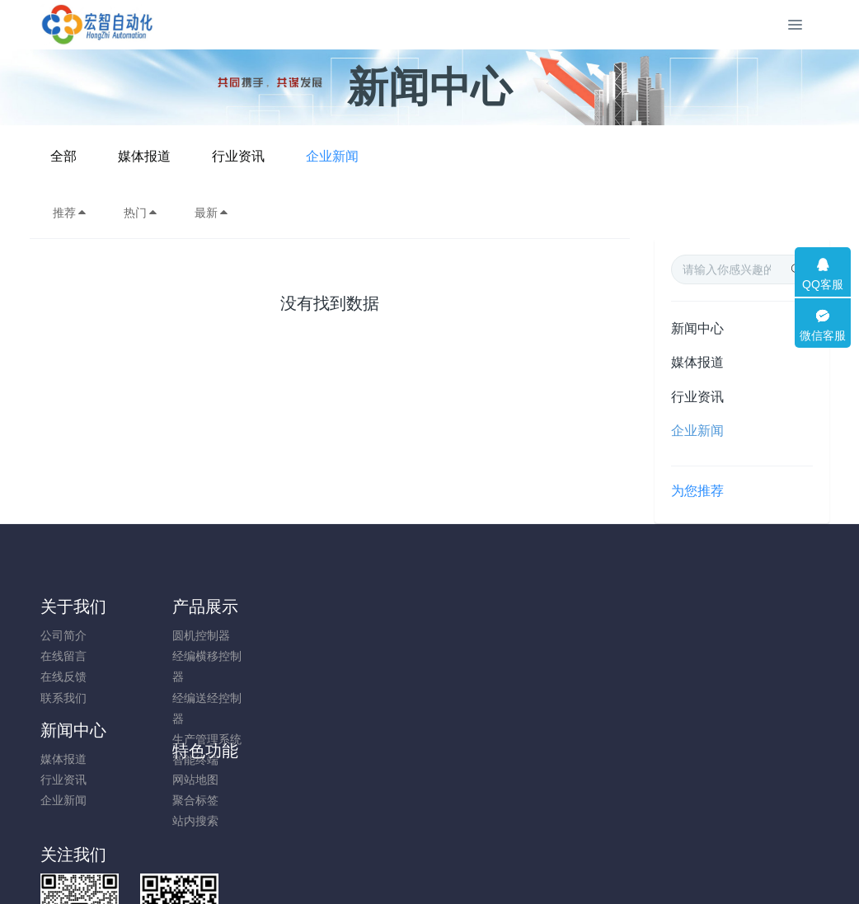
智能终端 (163, 759)
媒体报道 (369, 156)
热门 (141, 212)
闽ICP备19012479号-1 (429, 848)
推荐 (70, 212)
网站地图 (363, 635)
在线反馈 (63, 676)
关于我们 (73, 606)
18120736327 (701, 644)
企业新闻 (557, 156)
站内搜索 (363, 676)
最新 (212, 212)
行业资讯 (463, 156)
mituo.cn (528, 868)
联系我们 (63, 698)
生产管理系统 (174, 739)
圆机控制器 (169, 635)
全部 (288, 156)
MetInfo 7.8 (403, 868)
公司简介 (63, 635)
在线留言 (63, 656)
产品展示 (173, 606)
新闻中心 (697, 328)
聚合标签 (363, 656)
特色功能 (373, 606)
